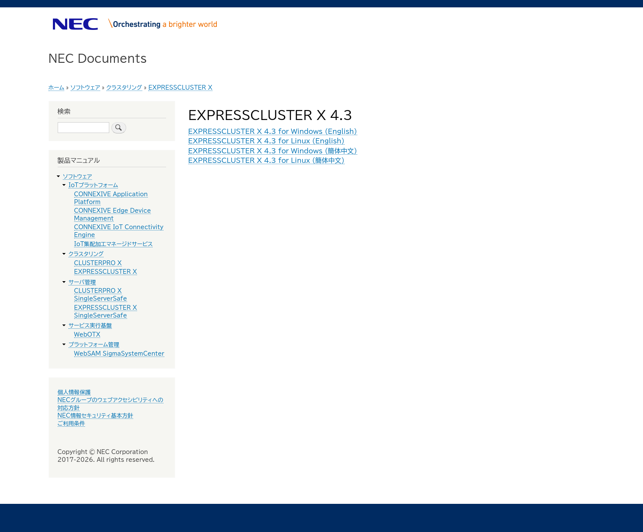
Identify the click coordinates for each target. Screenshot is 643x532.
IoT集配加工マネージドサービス (113, 244)
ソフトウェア (85, 88)
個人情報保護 (74, 392)
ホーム (57, 88)
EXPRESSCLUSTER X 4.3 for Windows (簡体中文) (272, 151)
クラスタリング (124, 88)
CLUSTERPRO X (98, 263)
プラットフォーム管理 (94, 344)
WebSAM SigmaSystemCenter (119, 354)
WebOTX (87, 334)
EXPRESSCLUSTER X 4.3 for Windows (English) (272, 131)
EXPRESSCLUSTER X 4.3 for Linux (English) (266, 141)
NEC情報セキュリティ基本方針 (96, 415)
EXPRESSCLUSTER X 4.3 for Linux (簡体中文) (266, 160)
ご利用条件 (71, 423)
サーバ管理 (82, 282)
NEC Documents (98, 58)
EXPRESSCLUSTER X (180, 88)
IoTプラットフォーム (93, 185)
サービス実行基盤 (90, 325)
